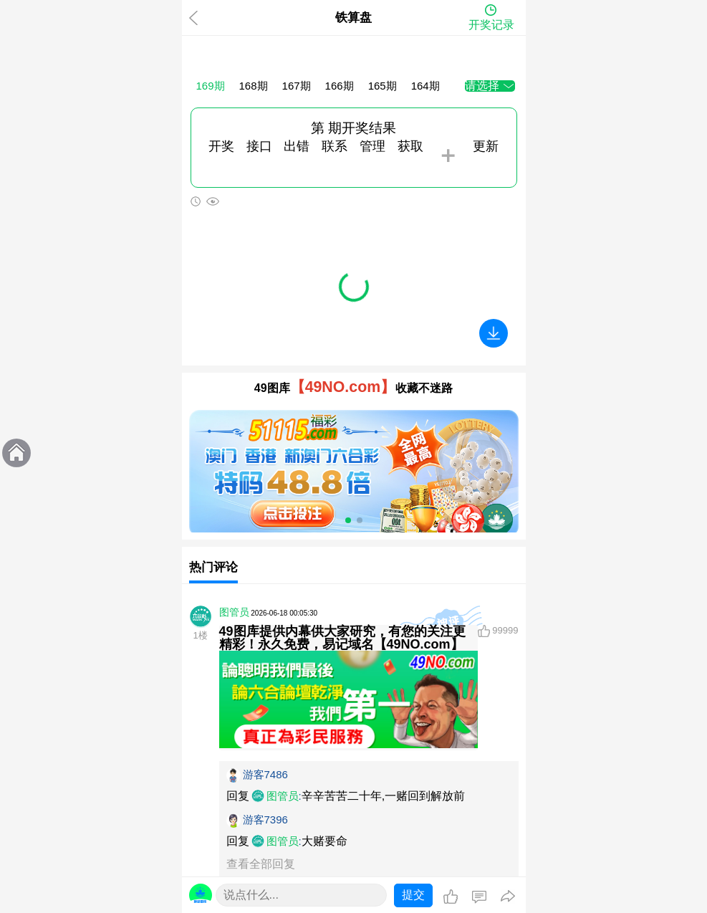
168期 (253, 86)
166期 (339, 86)
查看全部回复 (260, 864)
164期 (425, 86)
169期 (210, 86)
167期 (296, 86)
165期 (382, 86)
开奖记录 (491, 25)
